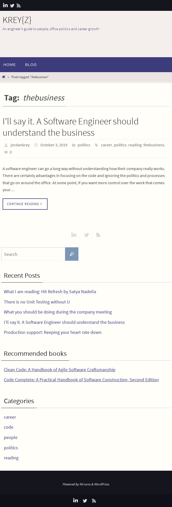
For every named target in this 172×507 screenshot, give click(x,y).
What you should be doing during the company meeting (58, 312)
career (106, 144)
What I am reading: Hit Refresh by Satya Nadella (50, 291)
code (8, 427)
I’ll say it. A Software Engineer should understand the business (71, 126)
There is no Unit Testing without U (37, 302)
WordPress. (102, 484)
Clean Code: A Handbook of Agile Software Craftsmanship (59, 370)
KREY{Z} (17, 20)
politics (84, 144)
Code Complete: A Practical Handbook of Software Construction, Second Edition (81, 380)
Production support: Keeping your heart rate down (53, 332)
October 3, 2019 (53, 144)
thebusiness (154, 144)
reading (135, 144)
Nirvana (84, 484)
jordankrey (20, 144)
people (10, 437)
